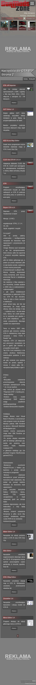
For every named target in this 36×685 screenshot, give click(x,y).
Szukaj (25, 79)
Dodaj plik (32, 79)
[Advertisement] (18, 49)
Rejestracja (23, 15)
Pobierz (14, 102)
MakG (34, 681)
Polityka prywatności (30, 683)
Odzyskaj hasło (31, 15)
